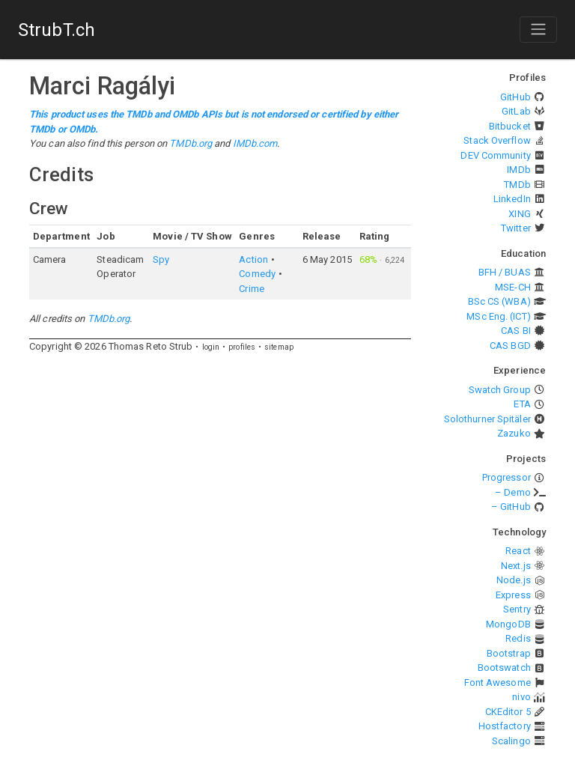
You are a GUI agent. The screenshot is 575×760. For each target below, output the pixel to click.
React (518, 550)
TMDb (517, 184)
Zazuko (514, 433)
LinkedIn (512, 198)
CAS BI (516, 330)
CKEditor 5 (508, 711)
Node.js (513, 580)
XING (519, 213)
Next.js (516, 565)
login (211, 347)
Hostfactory (504, 726)
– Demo (513, 492)
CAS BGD (510, 345)
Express (513, 595)
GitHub (515, 97)
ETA (522, 404)
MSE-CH (513, 287)
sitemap (278, 347)
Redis (518, 638)
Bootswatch (504, 667)
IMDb (518, 169)
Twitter (516, 228)
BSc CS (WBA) (499, 301)
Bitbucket (510, 126)
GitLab (516, 111)
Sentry (517, 609)
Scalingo (511, 741)
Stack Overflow (496, 140)
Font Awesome (497, 682)
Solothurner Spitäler (487, 419)
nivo (521, 696)
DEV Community (495, 155)
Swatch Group (500, 389)
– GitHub (511, 506)
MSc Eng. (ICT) (498, 316)
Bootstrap (509, 653)
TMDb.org (190, 143)
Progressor (506, 477)
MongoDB (508, 624)
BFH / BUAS (504, 272)
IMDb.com (255, 143)
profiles (241, 347)
